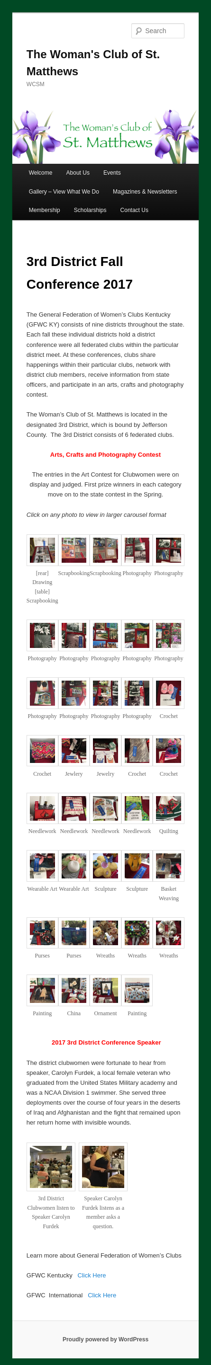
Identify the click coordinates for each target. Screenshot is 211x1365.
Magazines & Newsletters (145, 191)
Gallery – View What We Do (64, 191)
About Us (78, 172)
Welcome (41, 172)
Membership (44, 210)
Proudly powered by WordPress (105, 1339)
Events (112, 172)
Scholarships (90, 210)
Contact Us (134, 210)
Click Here (92, 1275)
